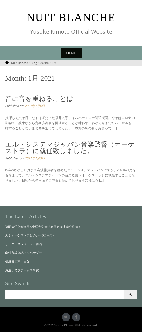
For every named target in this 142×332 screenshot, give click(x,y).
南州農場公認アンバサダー (23, 253)
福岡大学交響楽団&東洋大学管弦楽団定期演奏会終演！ (43, 226)
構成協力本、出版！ (19, 261)
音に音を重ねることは (39, 98)
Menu (71, 53)
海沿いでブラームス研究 (22, 270)
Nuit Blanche (71, 17)
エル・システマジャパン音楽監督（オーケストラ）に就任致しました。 (70, 148)
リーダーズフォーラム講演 (23, 244)
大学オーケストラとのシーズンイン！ (31, 235)
